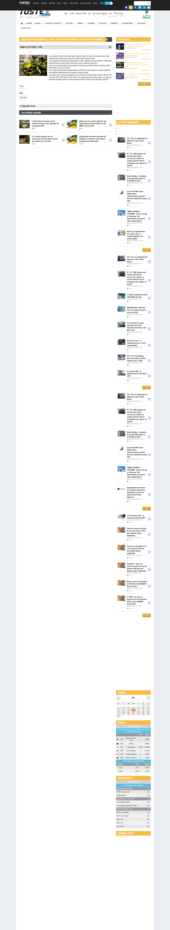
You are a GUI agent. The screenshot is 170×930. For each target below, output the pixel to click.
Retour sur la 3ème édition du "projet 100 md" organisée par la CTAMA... (137, 45)
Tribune (28, 23)
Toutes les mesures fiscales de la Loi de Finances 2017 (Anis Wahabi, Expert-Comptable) (136, 532)
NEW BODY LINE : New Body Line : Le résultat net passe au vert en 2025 (136, 310)
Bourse (59, 3)
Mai (133, 697)
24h (119, 128)
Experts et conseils (85, 3)
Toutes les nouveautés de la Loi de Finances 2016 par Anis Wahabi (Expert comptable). (137, 549)
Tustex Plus (25, 28)
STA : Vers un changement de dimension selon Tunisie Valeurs (137, 140)
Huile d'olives (23, 97)
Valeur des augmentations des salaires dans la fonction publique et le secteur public (136, 235)
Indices (95, 3)
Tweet (30, 51)
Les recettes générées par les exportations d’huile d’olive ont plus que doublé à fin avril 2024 (45, 138)
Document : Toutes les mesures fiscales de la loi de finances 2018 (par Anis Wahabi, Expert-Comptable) (137, 567)
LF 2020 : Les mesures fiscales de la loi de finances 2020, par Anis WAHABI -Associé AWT (137, 600)
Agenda (65, 3)
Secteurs (68, 23)
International (123, 23)
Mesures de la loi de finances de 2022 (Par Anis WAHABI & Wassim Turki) (137, 583)
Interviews (136, 23)
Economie (88, 23)
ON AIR (107, 3)
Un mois (120, 126)
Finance (78, 23)
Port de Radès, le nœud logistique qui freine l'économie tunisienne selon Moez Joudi (137, 326)
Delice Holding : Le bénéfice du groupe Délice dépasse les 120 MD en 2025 (136, 178)
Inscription (44, 3)
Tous (119, 134)
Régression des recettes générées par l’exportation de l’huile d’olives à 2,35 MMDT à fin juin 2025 (92, 123)
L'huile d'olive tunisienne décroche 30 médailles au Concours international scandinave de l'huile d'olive (92, 138)
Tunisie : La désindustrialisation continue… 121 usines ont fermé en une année (137, 64)
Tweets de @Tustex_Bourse (123, 836)
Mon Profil (52, 3)
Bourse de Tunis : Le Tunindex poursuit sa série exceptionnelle (136, 343)
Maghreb (111, 23)
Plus (146, 250)
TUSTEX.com (24, 3)
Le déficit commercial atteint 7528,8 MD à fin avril (137, 295)
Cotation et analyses (52, 23)
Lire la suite (146, 50)
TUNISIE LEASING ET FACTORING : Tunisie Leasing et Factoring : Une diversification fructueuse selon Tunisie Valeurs (137, 216)
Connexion (36, 3)
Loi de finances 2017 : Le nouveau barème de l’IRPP (136, 516)
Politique (99, 23)
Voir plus (144, 84)
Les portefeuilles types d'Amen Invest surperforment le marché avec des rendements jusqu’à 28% (137, 196)
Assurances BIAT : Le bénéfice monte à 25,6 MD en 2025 (137, 373)
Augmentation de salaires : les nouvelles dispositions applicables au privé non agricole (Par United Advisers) (136, 492)
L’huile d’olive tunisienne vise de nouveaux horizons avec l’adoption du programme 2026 (45, 123)
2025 (119, 131)
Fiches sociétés (74, 3)
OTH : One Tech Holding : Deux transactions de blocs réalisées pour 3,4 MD (136, 358)
